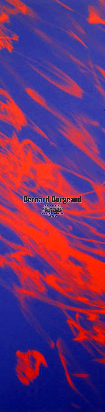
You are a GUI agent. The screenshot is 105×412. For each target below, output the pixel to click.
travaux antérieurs (52, 210)
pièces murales (52, 205)
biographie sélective (52, 213)
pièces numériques (52, 208)
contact (52, 216)
